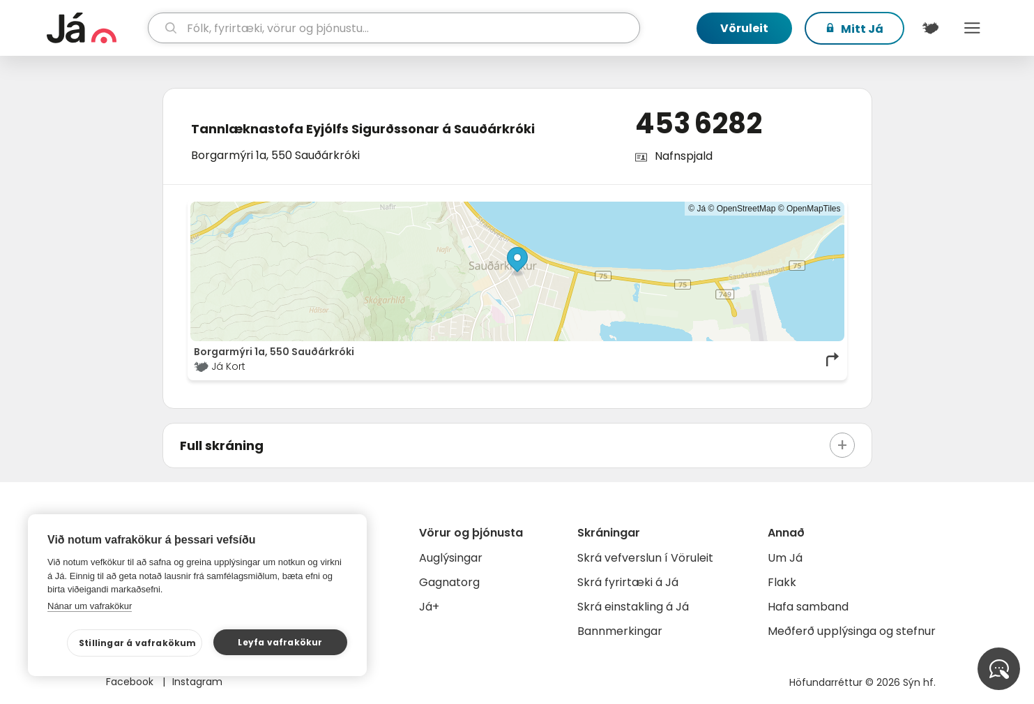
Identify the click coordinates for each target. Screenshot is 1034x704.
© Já (697, 209)
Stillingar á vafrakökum (138, 643)
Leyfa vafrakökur (280, 642)
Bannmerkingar (619, 631)
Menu (972, 28)
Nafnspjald (684, 156)
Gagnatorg (449, 582)
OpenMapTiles (813, 209)
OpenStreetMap (746, 209)
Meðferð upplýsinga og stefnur (852, 631)
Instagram (197, 682)
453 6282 (698, 123)
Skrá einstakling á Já (633, 607)
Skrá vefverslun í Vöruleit (645, 558)
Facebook (131, 682)
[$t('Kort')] (930, 28)
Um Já (785, 558)
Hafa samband (808, 607)
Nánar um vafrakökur (89, 606)
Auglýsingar (450, 558)
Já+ (429, 607)
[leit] (394, 28)
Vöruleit (744, 28)
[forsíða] (96, 28)
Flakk (782, 582)
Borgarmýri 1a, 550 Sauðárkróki (275, 155)
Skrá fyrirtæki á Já (627, 582)
